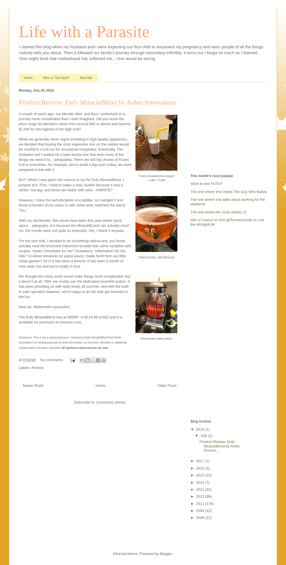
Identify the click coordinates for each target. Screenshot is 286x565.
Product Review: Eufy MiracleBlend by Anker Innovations (98, 102)
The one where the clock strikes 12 (218, 212)
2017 (200, 461)
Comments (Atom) (110, 402)
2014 (200, 482)
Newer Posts (33, 385)
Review (38, 368)
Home (28, 78)
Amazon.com (70, 322)
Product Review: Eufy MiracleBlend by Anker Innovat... (219, 446)
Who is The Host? (56, 78)
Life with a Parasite (84, 31)
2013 (200, 489)
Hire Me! (86, 78)
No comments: (52, 360)
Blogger (166, 554)
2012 (200, 496)
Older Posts (167, 385)
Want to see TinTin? (206, 184)
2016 (200, 468)
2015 (200, 475)
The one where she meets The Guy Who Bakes (228, 192)
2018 (200, 429)
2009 (200, 511)
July (204, 435)
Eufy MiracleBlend (106, 180)
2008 (200, 518)
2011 (200, 504)
